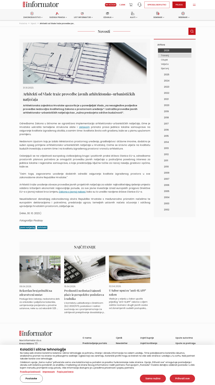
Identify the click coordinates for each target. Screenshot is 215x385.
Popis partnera (65, 371)
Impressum (49, 371)
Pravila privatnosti (30, 371)
